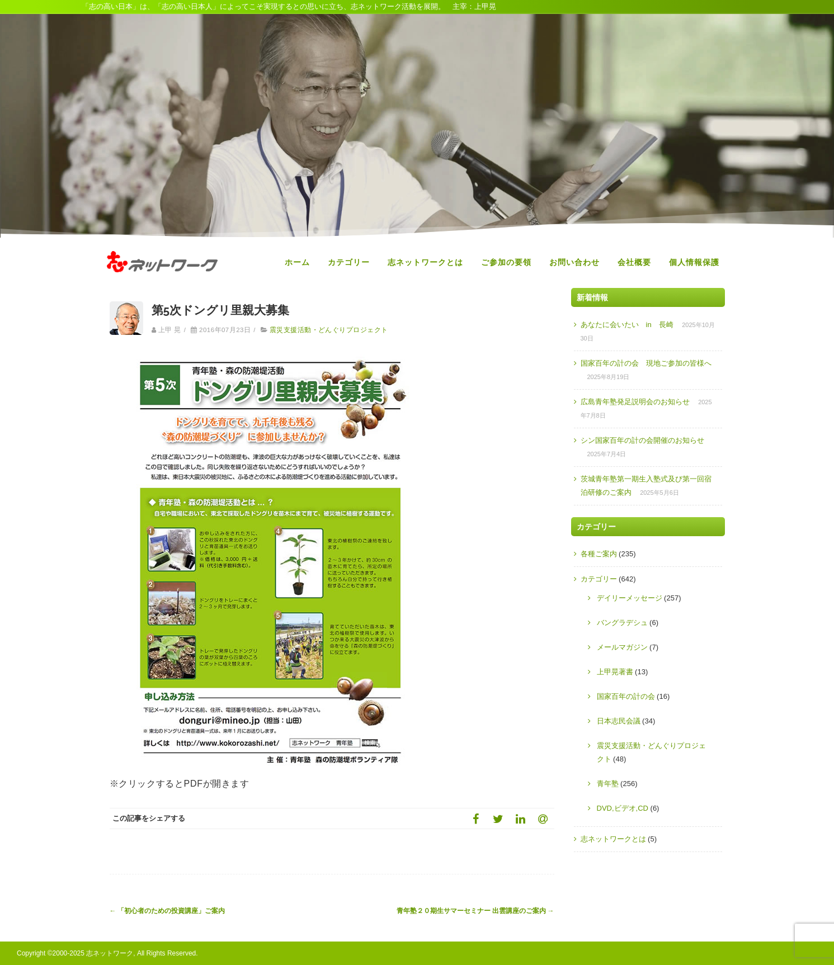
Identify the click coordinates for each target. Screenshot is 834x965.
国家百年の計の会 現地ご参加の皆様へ (646, 363)
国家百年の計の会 (626, 696)
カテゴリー (349, 262)
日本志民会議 (618, 721)
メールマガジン (622, 647)
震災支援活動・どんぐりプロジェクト (329, 330)
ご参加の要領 (506, 262)
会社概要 (634, 262)
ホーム (297, 262)
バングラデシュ (622, 622)
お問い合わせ (574, 262)
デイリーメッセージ (629, 598)
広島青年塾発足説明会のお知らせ (635, 402)
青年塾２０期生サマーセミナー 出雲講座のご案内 (475, 911)
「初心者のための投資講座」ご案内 (167, 911)
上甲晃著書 (615, 672)
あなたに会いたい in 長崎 (627, 324)
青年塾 (608, 783)
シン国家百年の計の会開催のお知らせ (642, 440)
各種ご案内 (599, 554)
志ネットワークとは (425, 262)
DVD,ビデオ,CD (622, 808)
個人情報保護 (694, 262)
